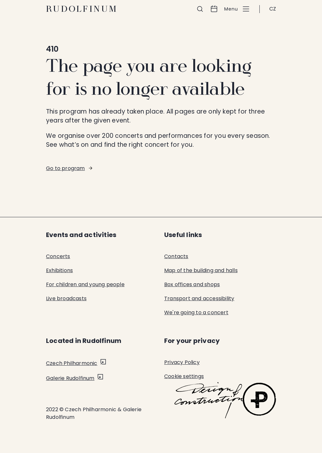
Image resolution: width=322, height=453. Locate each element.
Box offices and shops (192, 284)
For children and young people (85, 284)
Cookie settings (184, 376)
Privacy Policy (182, 362)
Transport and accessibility (199, 298)
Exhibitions (59, 270)
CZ (272, 8)
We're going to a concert (196, 312)
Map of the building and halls (201, 270)
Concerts (58, 256)
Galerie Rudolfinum (70, 378)
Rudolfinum (82, 9)
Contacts (176, 256)
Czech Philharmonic (71, 363)
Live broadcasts (66, 298)
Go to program (65, 168)
